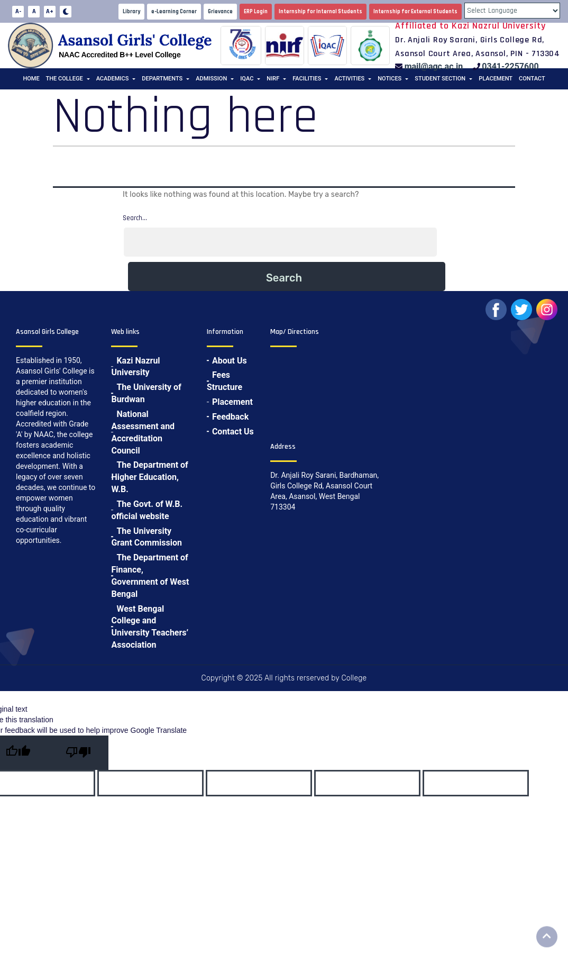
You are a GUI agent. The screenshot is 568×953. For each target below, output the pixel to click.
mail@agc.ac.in (434, 66)
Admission (211, 78)
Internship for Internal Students (320, 11)
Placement (495, 78)
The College (64, 78)
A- (18, 11)
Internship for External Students (415, 11)
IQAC (246, 78)
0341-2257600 (510, 66)
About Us (229, 361)
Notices (389, 78)
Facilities (306, 78)
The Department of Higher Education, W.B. (149, 477)
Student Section (440, 78)
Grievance (220, 11)
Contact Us (233, 431)
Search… (135, 218)
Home (31, 78)
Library (131, 11)
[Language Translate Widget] (512, 11)
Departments (162, 78)
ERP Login (256, 11)
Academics (112, 78)
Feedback (230, 417)
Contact (532, 78)
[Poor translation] (78, 753)
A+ (49, 11)
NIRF (273, 78)
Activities (349, 78)
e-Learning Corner (174, 11)
